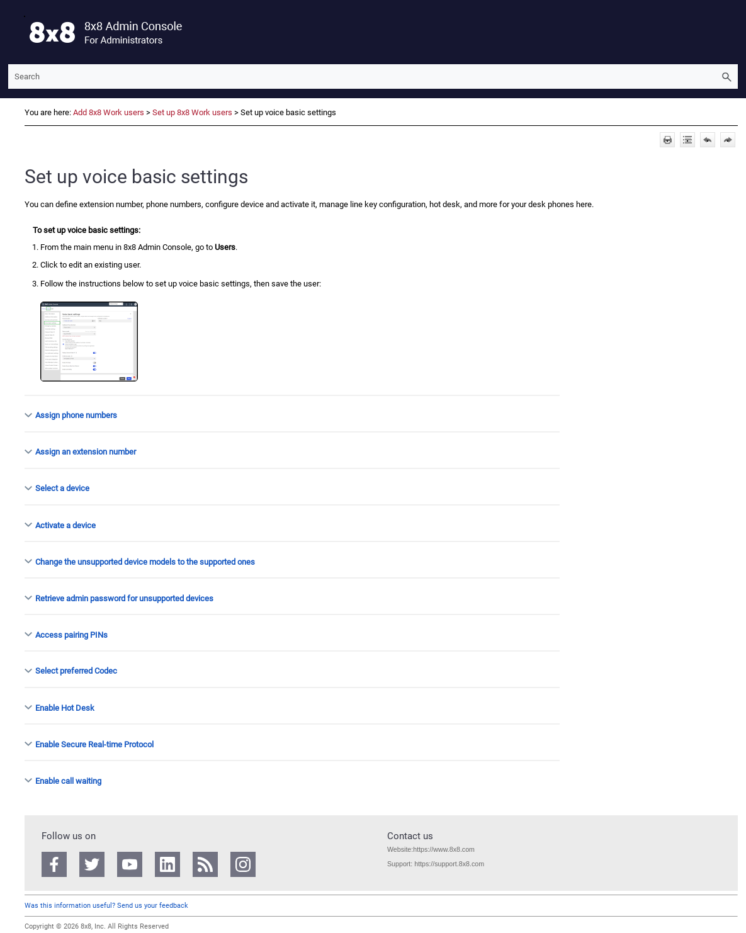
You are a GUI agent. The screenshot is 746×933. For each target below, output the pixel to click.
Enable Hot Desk (64, 707)
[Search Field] (373, 76)
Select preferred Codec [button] (71, 671)
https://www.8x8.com (444, 849)
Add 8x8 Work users (108, 112)
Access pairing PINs (71, 634)
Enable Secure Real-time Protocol (94, 744)
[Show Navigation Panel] (15, 32)
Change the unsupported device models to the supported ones (145, 561)
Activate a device (65, 524)
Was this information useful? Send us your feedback (106, 906)
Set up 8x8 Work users (192, 112)
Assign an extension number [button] (80, 451)
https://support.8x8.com (449, 864)
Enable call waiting (68, 780)
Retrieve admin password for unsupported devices (124, 597)
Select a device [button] (57, 488)
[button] (726, 76)
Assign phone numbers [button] (71, 415)
